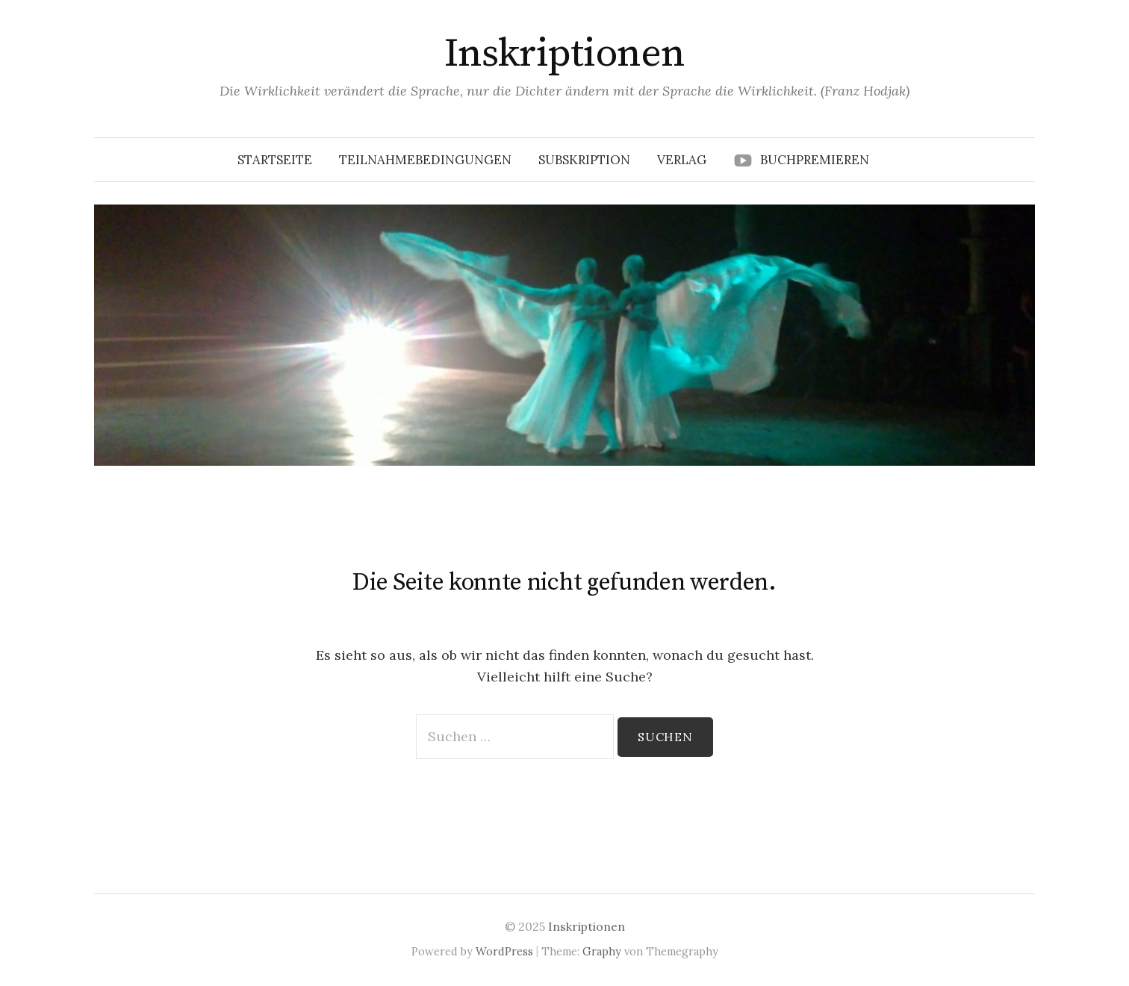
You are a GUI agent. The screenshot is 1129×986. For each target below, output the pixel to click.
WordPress (504, 951)
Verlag (681, 160)
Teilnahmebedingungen (425, 160)
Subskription (584, 160)
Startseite (274, 160)
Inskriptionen (564, 53)
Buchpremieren (814, 160)
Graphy (601, 951)
